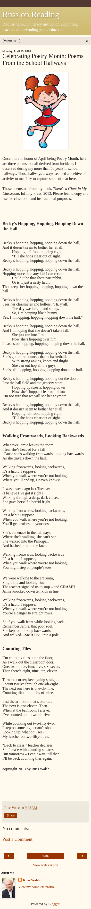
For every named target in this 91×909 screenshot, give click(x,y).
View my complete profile (36, 887)
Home (45, 856)
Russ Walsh (31, 880)
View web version (45, 865)
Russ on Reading (30, 14)
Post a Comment (17, 839)
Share (11, 815)
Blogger (53, 904)
